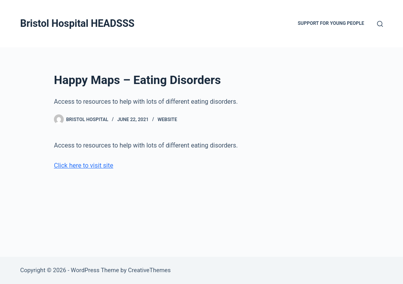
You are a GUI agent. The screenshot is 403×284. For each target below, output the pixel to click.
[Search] (380, 24)
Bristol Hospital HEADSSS (77, 23)
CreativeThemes (149, 270)
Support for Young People (331, 23)
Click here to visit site (83, 165)
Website (167, 119)
